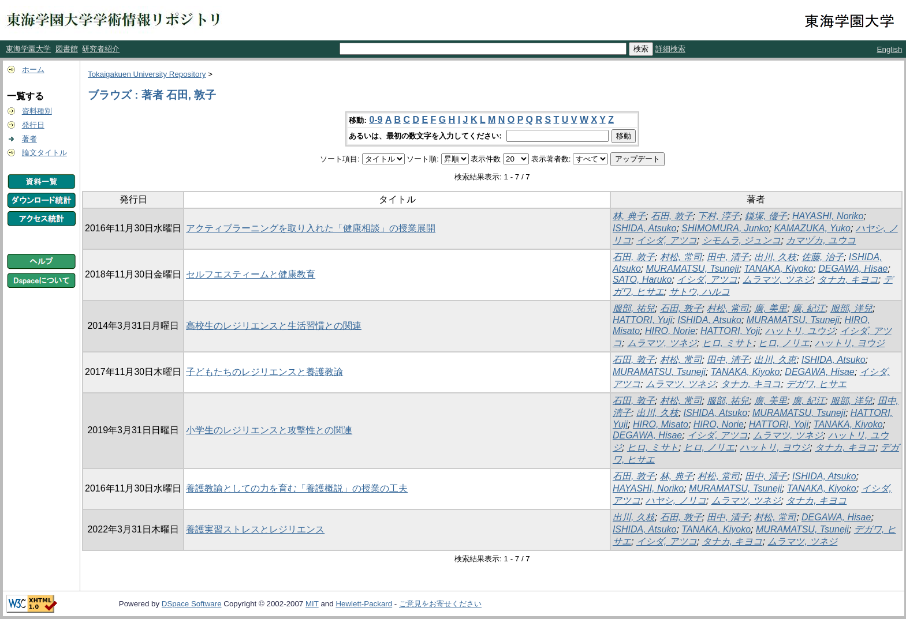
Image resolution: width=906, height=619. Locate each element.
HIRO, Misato (660, 424)
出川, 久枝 (775, 257)
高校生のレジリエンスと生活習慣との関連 (273, 326)
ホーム (33, 69)
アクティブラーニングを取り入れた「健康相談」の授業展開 (310, 228)
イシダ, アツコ (666, 240)
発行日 (33, 125)
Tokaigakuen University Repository (147, 74)
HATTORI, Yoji (730, 331)
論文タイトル (44, 152)
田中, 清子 (728, 257)
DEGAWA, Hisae (853, 268)
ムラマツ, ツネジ (777, 279)
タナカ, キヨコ (848, 279)
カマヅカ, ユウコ (821, 240)
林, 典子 (629, 216)
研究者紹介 (101, 48)
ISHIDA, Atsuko (645, 228)
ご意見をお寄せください (440, 603)
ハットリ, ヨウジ (850, 343)
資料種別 (37, 111)
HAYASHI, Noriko (827, 216)
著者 (29, 138)
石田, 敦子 (672, 216)
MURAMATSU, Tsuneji (692, 268)
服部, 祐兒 (634, 308)
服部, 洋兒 (851, 308)
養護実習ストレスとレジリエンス (255, 529)
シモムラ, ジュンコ (741, 240)
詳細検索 (670, 48)
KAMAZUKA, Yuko (812, 228)
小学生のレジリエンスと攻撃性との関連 (269, 430)
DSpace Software (192, 603)
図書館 (66, 48)
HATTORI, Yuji (642, 320)
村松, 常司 (681, 257)
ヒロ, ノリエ (784, 343)
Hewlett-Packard (363, 603)
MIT (312, 603)
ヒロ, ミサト (728, 343)
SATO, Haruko (642, 279)
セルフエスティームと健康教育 (250, 274)
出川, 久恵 (775, 360)
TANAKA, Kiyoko (779, 268)
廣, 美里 (770, 308)
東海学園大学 (28, 48)
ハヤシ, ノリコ (676, 500)
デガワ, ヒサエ (816, 384)
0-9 (375, 120)
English (890, 49)
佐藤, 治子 (822, 257)
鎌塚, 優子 (766, 216)
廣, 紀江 (808, 308)
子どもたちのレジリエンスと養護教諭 (264, 372)
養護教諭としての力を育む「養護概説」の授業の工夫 (297, 488)
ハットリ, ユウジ (800, 331)
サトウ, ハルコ (699, 292)
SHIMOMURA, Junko (725, 228)
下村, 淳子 (719, 216)
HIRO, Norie (670, 331)
